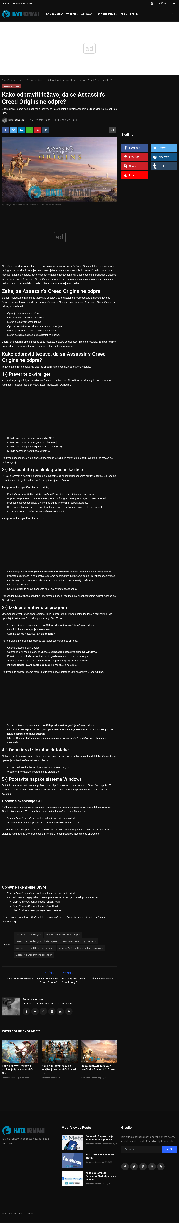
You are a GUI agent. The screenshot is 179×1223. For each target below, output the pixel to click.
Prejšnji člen (49, 972)
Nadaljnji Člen (71, 972)
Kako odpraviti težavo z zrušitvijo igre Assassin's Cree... (17, 1070)
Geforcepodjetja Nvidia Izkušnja (33, 494)
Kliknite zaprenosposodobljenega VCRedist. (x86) (34, 446)
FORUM (134, 14)
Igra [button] (124, 14)
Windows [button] (88, 14)
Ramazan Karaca (33, 999)
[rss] (161, 1167)
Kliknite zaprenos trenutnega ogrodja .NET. (30, 438)
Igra (21, 80)
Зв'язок (6, 3)
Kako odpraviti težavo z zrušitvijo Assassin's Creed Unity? (87, 980)
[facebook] (125, 1167)
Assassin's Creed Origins (28, 934)
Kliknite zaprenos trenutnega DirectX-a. (28, 450)
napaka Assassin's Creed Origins (63, 934)
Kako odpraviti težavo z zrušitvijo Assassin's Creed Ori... (98, 1070)
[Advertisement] (59, 410)
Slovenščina (158, 3)
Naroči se (170, 1149)
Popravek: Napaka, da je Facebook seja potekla (99, 1138)
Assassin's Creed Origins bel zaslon (34, 954)
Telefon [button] (72, 14)
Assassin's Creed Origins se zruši (79, 941)
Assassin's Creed (35, 80)
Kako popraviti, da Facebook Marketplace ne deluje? (101, 1177)
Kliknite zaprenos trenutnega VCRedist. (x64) (32, 442)
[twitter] (134, 1167)
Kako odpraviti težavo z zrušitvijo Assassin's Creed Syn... (59, 1070)
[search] (174, 14)
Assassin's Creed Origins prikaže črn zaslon (81, 947)
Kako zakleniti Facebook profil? (100, 1157)
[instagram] (152, 1167)
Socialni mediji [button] (107, 14)
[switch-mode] (174, 3)
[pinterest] (143, 1167)
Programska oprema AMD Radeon (49, 571)
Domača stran (55, 14)
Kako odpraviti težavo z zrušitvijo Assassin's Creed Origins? (32, 980)
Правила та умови (23, 3)
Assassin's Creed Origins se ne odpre (35, 947)
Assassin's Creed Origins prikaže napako (37, 941)
